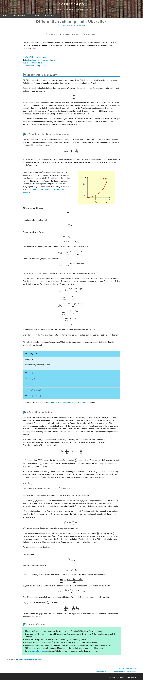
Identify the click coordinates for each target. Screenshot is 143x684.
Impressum (121, 678)
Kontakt (112, 678)
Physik (78, 35)
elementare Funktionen (37, 652)
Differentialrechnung (34, 660)
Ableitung (22, 660)
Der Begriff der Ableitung (35, 64)
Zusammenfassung (32, 67)
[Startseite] (58, 26)
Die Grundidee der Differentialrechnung (40, 61)
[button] (71, 355)
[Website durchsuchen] (140, 17)
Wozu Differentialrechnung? (36, 58)
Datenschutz (131, 678)
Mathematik (81, 26)
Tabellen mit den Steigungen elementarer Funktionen (70, 404)
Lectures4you (71, 4)
